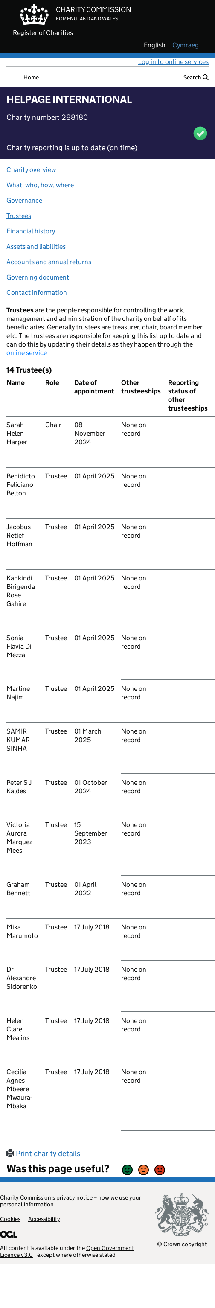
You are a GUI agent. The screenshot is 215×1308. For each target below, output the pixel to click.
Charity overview (31, 170)
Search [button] (196, 77)
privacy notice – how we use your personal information (70, 1201)
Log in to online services (173, 62)
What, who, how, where (40, 185)
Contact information (36, 292)
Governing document (37, 277)
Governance (24, 200)
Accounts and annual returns (48, 262)
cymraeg (185, 45)
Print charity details (43, 1153)
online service (26, 353)
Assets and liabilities (36, 246)
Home (31, 77)
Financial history (30, 231)
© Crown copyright (182, 1243)
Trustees (18, 216)
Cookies (10, 1219)
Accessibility (44, 1219)
